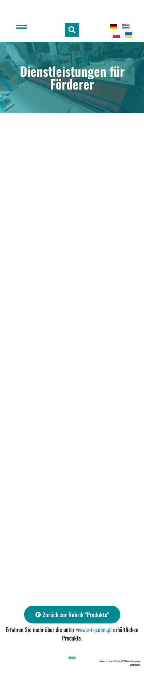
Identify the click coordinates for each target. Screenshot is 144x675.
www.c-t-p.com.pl (94, 629)
